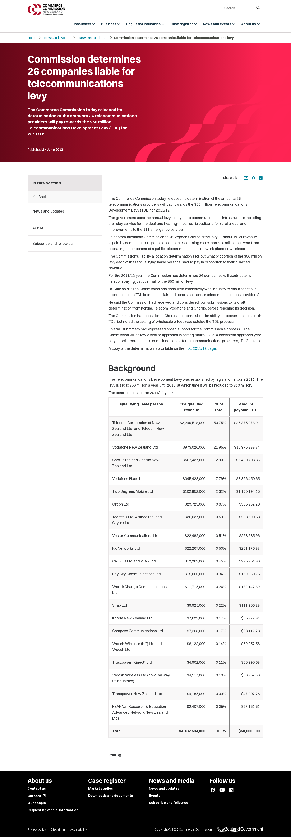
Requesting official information (53, 810)
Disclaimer (58, 829)
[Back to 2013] (65, 197)
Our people (37, 803)
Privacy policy (37, 829)
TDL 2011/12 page (200, 348)
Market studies (100, 788)
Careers (37, 796)
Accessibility (78, 829)
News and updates (92, 38)
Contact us (37, 788)
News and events (56, 38)
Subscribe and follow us (168, 803)
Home (32, 38)
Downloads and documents (110, 795)
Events (154, 795)
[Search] (242, 8)
